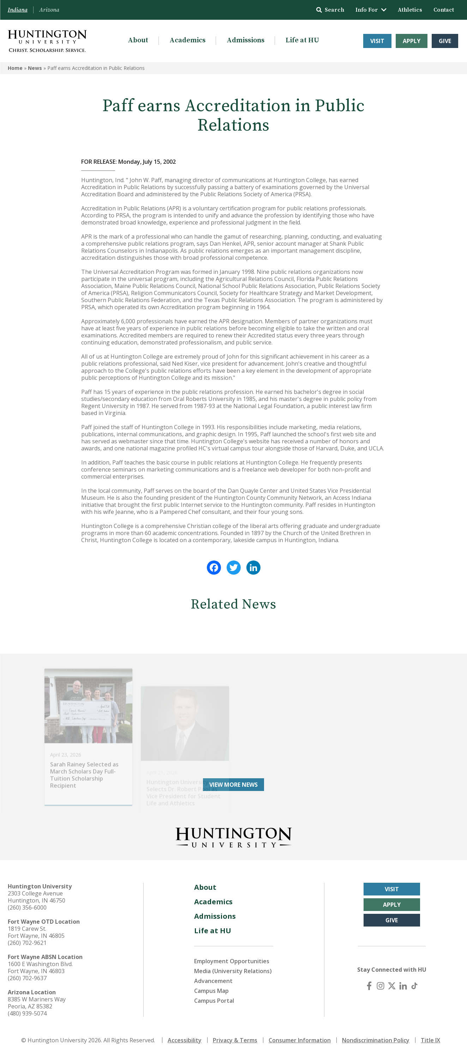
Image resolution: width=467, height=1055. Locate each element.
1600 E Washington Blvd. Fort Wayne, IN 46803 (40, 967)
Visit (377, 41)
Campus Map (211, 991)
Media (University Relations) (233, 971)
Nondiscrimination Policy (375, 1040)
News (35, 68)
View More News (233, 785)
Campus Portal (214, 1001)
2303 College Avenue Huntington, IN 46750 (36, 896)
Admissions (245, 40)
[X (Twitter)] (392, 986)
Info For (371, 9)
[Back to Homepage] (233, 836)
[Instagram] (380, 986)
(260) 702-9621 (27, 943)
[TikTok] (414, 986)
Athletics (410, 9)
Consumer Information (300, 1040)
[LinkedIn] (403, 986)
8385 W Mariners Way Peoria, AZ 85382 (37, 1002)
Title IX (430, 1040)
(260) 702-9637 (27, 978)
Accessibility (185, 1040)
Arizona (49, 9)
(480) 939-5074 (27, 1013)
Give (445, 41)
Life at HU (302, 40)
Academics (187, 40)
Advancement (213, 981)
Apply (411, 41)
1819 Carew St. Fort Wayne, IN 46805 (36, 932)
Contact (443, 9)
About (138, 40)
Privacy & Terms (235, 1040)
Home (15, 68)
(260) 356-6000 (27, 907)
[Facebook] (369, 986)
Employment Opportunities (231, 961)
